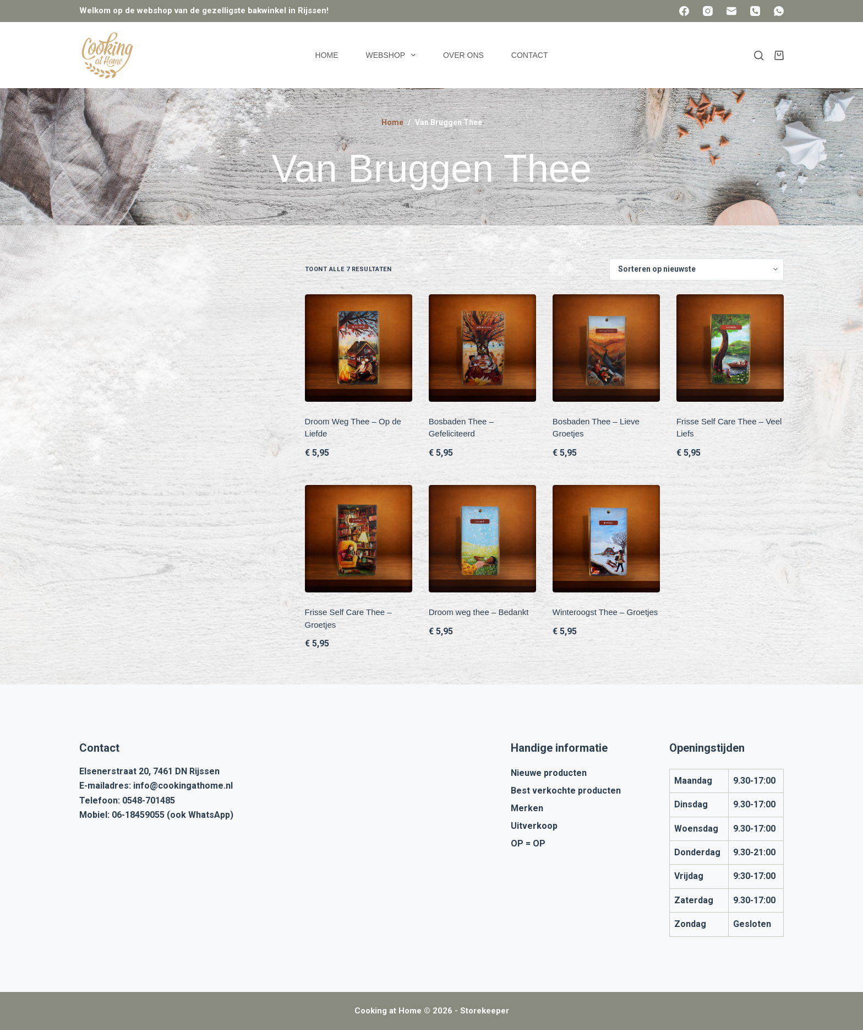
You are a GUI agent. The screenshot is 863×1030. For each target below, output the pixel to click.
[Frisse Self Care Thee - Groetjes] (358, 538)
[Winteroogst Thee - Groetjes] (606, 538)
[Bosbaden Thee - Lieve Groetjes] (606, 348)
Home (326, 55)
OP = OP (528, 843)
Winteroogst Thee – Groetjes (605, 612)
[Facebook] (684, 11)
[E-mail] (731, 11)
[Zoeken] (758, 55)
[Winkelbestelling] (696, 269)
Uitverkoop (534, 826)
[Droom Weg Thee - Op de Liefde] (358, 348)
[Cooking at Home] (106, 55)
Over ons (463, 55)
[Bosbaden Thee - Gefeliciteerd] (482, 348)
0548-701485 (148, 800)
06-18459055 (138, 815)
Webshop (393, 55)
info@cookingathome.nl (183, 785)
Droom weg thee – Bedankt (479, 612)
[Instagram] (708, 11)
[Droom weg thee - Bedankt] (482, 538)
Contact (529, 55)
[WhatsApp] (779, 11)
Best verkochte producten (566, 790)
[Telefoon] (755, 11)
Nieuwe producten (549, 773)
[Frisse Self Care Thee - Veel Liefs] (730, 348)
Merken (527, 808)
